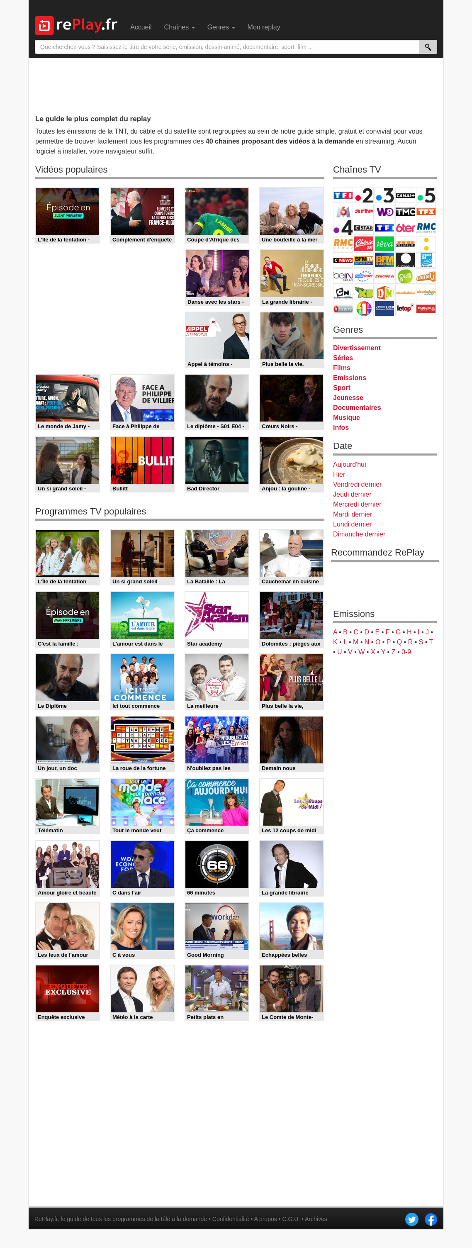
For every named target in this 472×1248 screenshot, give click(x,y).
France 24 (426, 260)
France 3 (384, 195)
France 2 (364, 195)
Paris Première (405, 243)
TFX (426, 211)
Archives (316, 1219)
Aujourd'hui (349, 464)
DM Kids (384, 292)
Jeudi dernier (352, 494)
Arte (364, 211)
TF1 (343, 195)
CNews (343, 260)
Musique (346, 417)
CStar (364, 227)
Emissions (349, 377)
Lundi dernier (352, 524)
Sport (341, 387)
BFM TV (364, 260)
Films (341, 367)
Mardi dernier (352, 514)
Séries (343, 357)
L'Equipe (384, 276)
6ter (405, 227)
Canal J (426, 276)
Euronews (405, 260)
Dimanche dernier (359, 534)
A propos (265, 1219)
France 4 (343, 227)
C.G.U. (291, 1219)
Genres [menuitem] (221, 27)
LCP (384, 308)
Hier (339, 474)
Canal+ (405, 195)
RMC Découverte (426, 227)
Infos (341, 427)
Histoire (343, 308)
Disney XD (364, 292)
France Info (426, 243)
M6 (343, 211)
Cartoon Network (343, 292)
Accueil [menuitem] (141, 27)
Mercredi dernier (357, 504)
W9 (384, 211)
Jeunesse (348, 397)
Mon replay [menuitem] (264, 27)
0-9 (406, 652)
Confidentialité (230, 1219)
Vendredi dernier (357, 484)
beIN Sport (343, 276)
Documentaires (357, 407)
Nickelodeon (405, 292)
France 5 (426, 195)
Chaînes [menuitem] (179, 27)
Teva (384, 243)
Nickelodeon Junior (426, 292)
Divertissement (357, 347)
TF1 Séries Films (384, 227)
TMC (405, 211)
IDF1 (364, 308)
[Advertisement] (236, 83)
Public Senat (426, 308)
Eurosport (364, 276)
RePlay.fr (46, 1219)
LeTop (405, 308)
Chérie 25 (364, 243)
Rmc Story (343, 243)
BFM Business (384, 260)
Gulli (405, 276)
